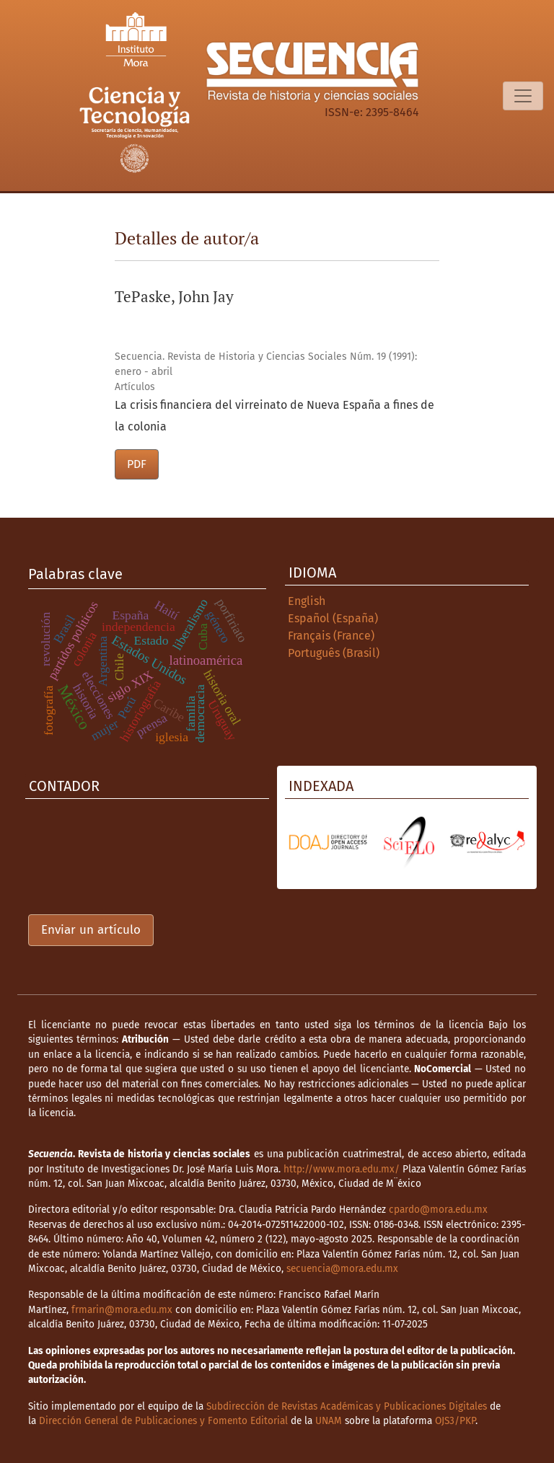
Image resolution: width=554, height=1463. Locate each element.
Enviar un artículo (91, 929)
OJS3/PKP (455, 1421)
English (306, 601)
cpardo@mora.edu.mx (438, 1209)
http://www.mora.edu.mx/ (341, 1169)
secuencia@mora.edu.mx (342, 1269)
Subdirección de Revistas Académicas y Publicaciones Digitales (346, 1406)
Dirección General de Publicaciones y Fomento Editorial (163, 1421)
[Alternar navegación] (523, 95)
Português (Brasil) (333, 653)
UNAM (328, 1421)
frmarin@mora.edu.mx (121, 1310)
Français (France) (331, 635)
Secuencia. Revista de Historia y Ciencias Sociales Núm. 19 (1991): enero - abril (266, 364)
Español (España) (333, 618)
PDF (136, 464)
